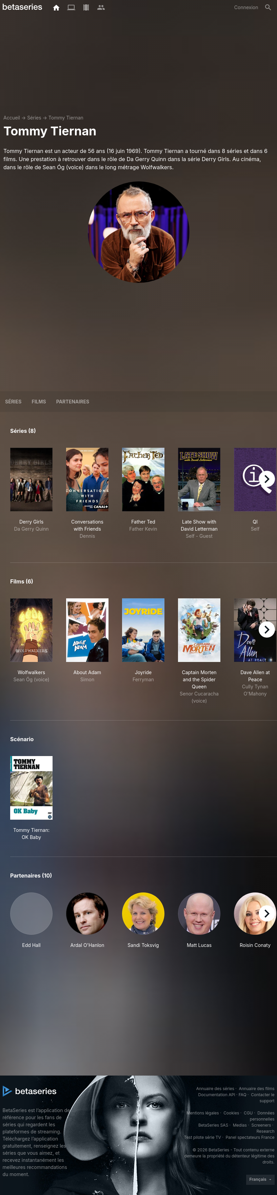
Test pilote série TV (202, 1137)
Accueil (11, 117)
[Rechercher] (268, 7)
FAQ (242, 1094)
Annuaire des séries (215, 1088)
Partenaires (72, 401)
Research (266, 1131)
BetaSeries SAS (213, 1125)
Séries (34, 117)
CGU (248, 1112)
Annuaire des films (256, 1088)
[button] (31, 920)
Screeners (261, 1125)
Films (39, 401)
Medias (240, 1125)
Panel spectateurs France (249, 1137)
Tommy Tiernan (65, 117)
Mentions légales (202, 1112)
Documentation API (216, 1094)
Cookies (231, 1112)
